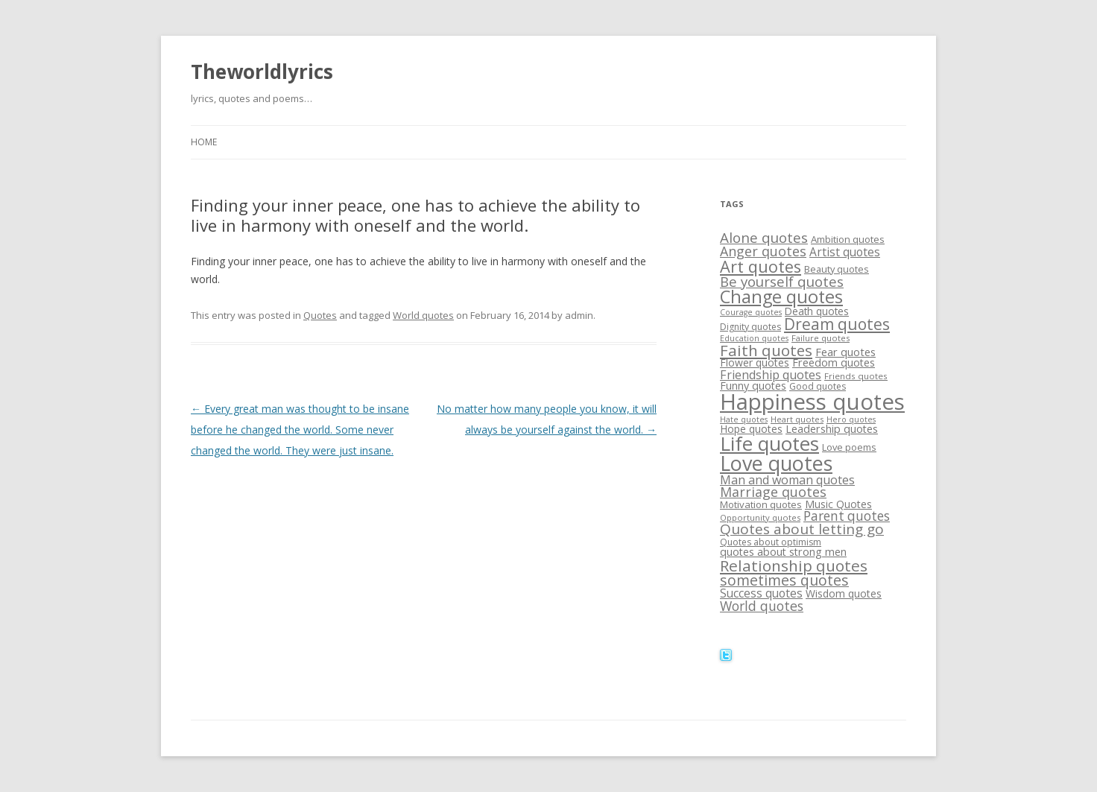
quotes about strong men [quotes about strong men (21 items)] (783, 552)
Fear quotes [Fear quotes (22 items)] (845, 351)
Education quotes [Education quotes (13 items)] (754, 338)
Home (204, 142)
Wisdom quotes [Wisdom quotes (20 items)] (844, 593)
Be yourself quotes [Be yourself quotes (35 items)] (782, 281)
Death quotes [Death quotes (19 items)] (817, 311)
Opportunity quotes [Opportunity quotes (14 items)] (760, 517)
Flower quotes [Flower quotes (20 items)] (754, 362)
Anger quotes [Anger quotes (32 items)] (763, 251)
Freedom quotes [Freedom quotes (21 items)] (833, 362)
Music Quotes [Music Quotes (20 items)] (838, 504)
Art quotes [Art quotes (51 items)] (760, 266)
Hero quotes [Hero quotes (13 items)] (851, 419)
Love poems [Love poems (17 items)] (849, 447)
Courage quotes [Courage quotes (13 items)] (751, 312)
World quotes (423, 315)
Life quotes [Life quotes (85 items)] (769, 443)
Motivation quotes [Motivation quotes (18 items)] (761, 504)
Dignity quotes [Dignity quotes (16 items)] (750, 326)
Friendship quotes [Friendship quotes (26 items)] (770, 375)
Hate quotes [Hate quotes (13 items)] (744, 419)
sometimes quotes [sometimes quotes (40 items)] (784, 580)
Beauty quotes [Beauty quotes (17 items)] (836, 269)
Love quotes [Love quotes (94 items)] (776, 463)
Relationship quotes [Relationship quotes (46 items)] (793, 565)
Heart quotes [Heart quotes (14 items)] (797, 419)
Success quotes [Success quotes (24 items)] (761, 593)
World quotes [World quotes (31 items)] (761, 606)
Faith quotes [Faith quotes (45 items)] (766, 350)
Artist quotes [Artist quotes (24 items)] (844, 252)
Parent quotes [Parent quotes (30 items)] (846, 516)
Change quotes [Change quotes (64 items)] (781, 296)
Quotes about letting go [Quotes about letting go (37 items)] (802, 529)
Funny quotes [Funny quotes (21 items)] (753, 385)
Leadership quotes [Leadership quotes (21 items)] (831, 429)
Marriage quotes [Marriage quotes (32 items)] (773, 492)
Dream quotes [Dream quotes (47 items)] (837, 324)
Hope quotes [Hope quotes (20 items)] (751, 429)
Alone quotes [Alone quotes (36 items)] (764, 237)
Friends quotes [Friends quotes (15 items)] (856, 375)
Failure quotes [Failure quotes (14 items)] (820, 337)
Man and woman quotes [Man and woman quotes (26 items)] (787, 480)
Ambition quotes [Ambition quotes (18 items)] (848, 239)
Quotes (320, 315)
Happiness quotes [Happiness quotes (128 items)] (812, 401)
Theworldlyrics (262, 71)
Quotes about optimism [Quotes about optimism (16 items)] (770, 542)
